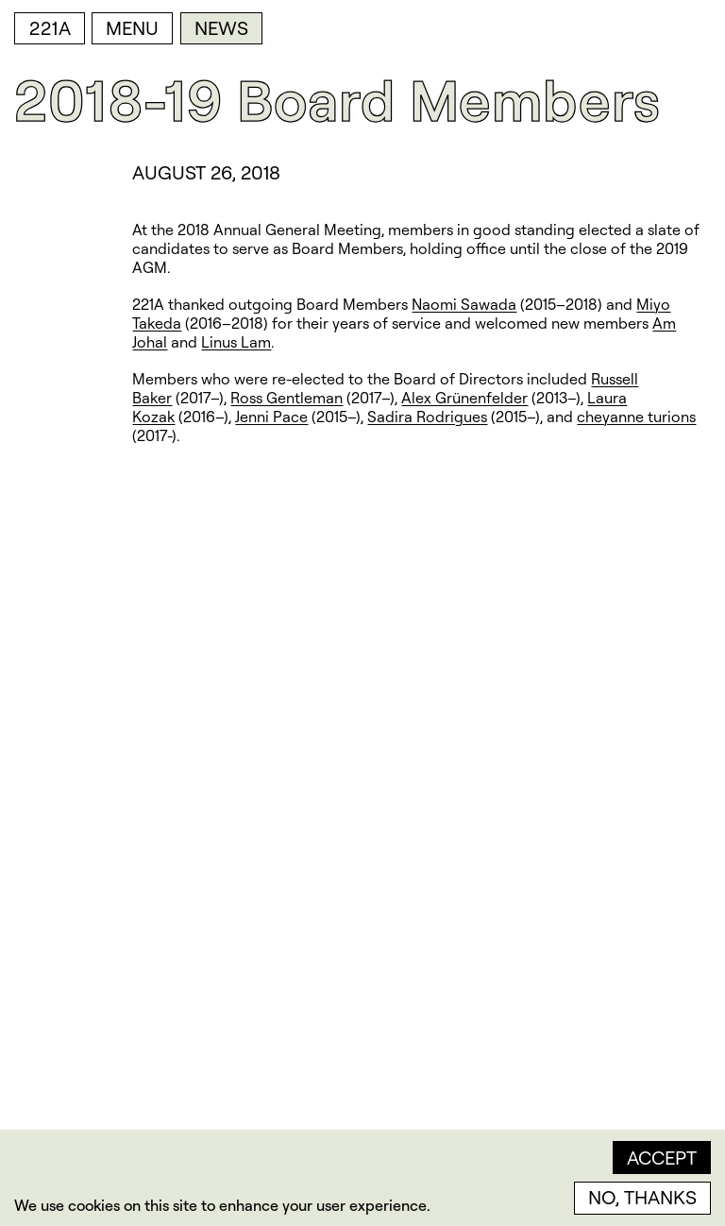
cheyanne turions (636, 416)
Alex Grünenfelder (464, 397)
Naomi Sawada (464, 304)
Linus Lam (236, 341)
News (221, 28)
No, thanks (642, 1197)
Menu (132, 28)
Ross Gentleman (286, 397)
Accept (662, 1157)
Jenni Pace (271, 416)
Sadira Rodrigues (427, 416)
